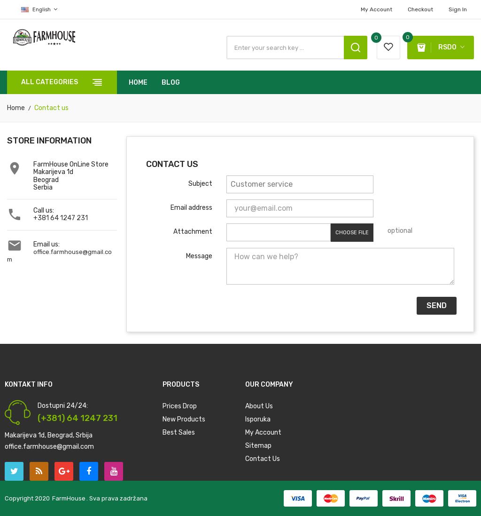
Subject (200, 184)
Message (199, 256)
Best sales (179, 433)
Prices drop (180, 406)
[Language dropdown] (32, 9)
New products (184, 419)
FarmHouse (68, 498)
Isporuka (258, 419)
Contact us (262, 459)
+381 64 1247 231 (60, 218)
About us (259, 406)
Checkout (420, 9)
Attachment (192, 232)
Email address (191, 208)
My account (376, 9)
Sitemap (258, 446)
